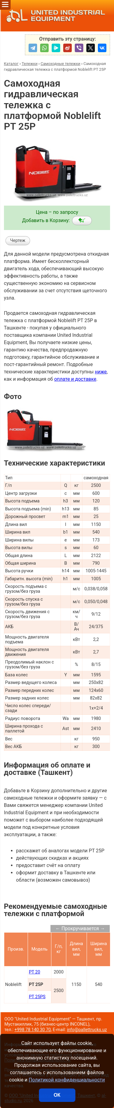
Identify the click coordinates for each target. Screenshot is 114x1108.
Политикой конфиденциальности (67, 1080)
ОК (57, 1095)
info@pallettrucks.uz (87, 1029)
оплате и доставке (75, 379)
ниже (101, 372)
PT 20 (34, 972)
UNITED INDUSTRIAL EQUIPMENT (54, 15)
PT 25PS (37, 996)
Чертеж (17, 240)
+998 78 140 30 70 (33, 1029)
